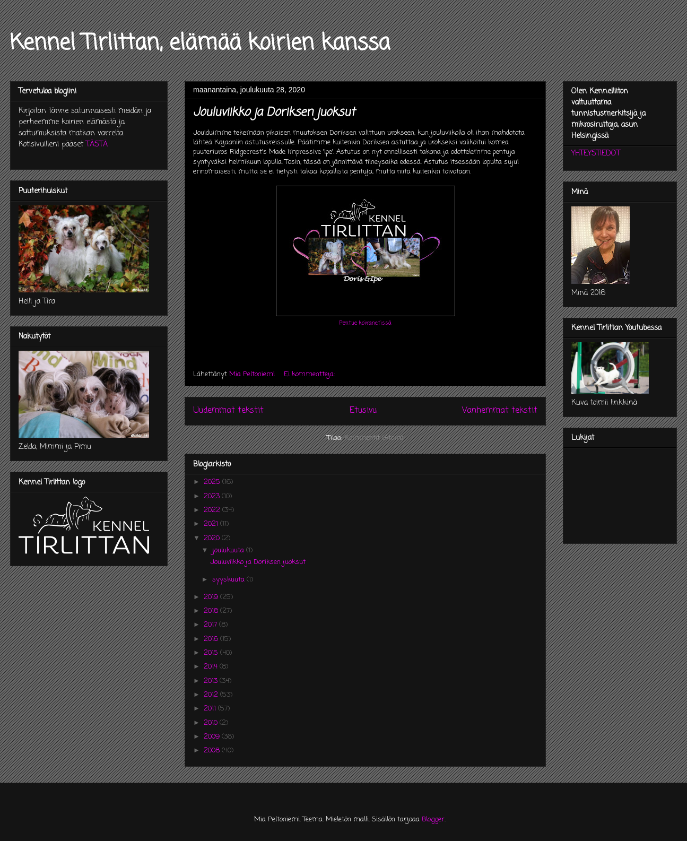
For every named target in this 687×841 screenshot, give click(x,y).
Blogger (433, 819)
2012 (212, 695)
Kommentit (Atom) (373, 438)
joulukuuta (229, 550)
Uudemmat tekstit (228, 410)
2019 (212, 597)
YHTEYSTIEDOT (595, 153)
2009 (213, 737)
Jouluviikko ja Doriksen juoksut (274, 112)
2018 (212, 611)
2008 (213, 750)
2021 (212, 524)
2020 (213, 538)
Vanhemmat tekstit (499, 410)
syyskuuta (229, 580)
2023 (213, 496)
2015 (212, 653)
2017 (211, 625)
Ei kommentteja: (310, 374)
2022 (213, 510)
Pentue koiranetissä (366, 323)
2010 (212, 723)
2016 (212, 639)
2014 (212, 667)
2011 (211, 709)
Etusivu (363, 410)
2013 (212, 681)
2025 (213, 482)
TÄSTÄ (97, 144)
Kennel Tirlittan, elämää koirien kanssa (200, 43)
